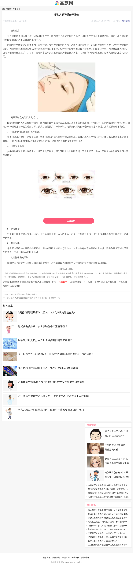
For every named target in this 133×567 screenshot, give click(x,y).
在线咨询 (70, 221)
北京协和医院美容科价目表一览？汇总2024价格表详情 (48, 368)
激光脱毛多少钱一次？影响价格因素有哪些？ (43, 326)
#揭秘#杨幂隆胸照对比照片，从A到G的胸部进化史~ (46, 312)
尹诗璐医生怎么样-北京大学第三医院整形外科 (107, 537)
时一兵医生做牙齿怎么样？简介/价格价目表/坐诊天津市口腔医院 (53, 396)
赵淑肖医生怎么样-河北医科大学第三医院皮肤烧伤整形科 (117, 463)
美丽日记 (56, 557)
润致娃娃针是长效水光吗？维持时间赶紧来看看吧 (45, 340)
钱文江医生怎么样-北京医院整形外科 (104, 541)
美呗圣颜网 (6, 9)
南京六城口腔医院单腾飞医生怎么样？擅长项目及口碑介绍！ (51, 409)
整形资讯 (16, 9)
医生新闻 (75, 557)
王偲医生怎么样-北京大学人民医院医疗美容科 (107, 545)
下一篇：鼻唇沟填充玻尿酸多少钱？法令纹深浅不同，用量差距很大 (32, 298)
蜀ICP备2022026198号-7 (71, 562)
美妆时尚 (85, 557)
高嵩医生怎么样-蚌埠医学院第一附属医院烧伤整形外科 (117, 477)
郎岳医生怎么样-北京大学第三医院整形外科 (106, 529)
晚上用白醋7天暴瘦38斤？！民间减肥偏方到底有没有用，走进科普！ (56, 354)
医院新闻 (66, 557)
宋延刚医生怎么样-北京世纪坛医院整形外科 (106, 533)
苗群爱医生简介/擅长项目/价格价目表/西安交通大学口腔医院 (51, 382)
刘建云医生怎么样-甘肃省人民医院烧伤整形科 (107, 518)
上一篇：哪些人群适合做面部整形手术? (20, 294)
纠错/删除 (126, 21)
